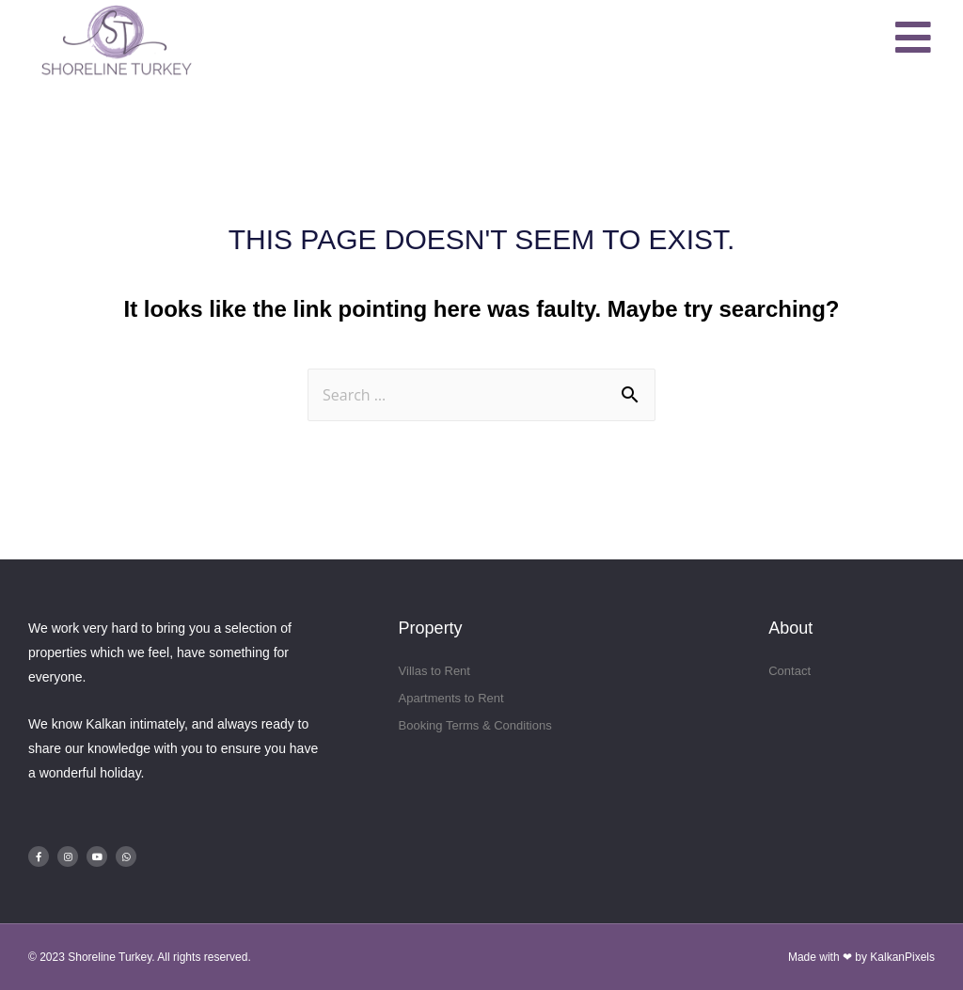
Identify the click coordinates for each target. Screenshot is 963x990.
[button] (914, 38)
